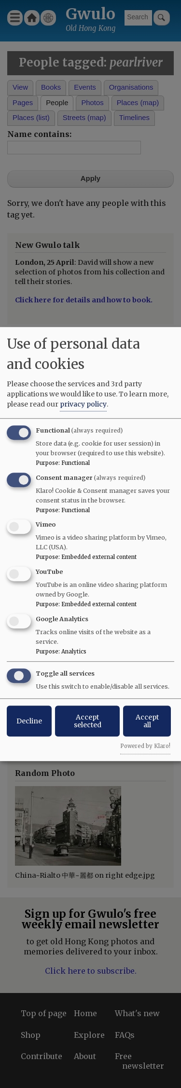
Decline (29, 721)
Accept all (147, 721)
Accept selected (87, 721)
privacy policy (83, 404)
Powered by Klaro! (145, 746)
